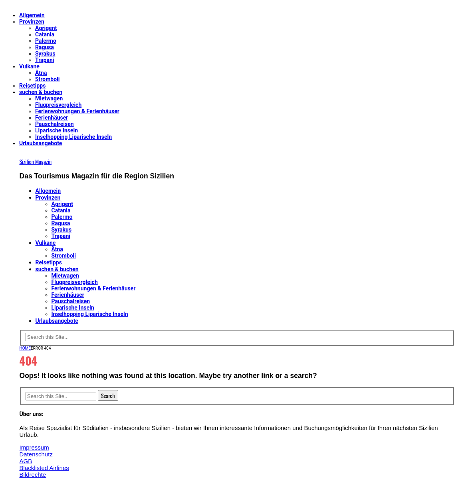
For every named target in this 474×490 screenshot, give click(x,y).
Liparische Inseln (56, 130)
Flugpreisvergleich (58, 105)
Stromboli (47, 79)
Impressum (34, 447)
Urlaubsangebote (40, 143)
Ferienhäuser (51, 117)
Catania (44, 34)
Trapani (44, 60)
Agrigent (46, 28)
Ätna (41, 73)
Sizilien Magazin (36, 161)
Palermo (45, 41)
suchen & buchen (40, 92)
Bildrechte (33, 474)
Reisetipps (32, 85)
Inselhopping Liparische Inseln (73, 137)
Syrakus (45, 53)
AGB (26, 461)
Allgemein (32, 15)
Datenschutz (36, 454)
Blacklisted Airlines (44, 467)
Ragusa (44, 47)
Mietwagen (49, 98)
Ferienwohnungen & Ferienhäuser (77, 111)
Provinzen (31, 21)
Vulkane (29, 66)
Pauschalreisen (54, 124)
